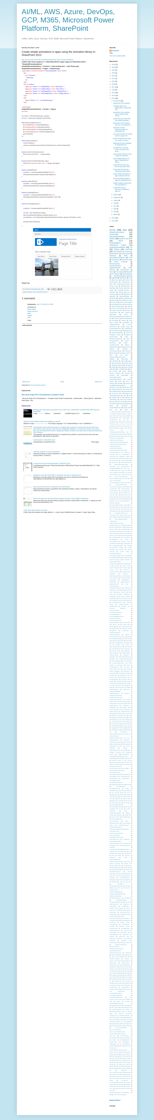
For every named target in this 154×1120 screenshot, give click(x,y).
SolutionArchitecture (114, 958)
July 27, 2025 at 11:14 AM (44, 304)
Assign (130, 458)
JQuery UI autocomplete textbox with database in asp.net (41, 421)
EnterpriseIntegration (114, 632)
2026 (113, 64)
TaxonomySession (114, 971)
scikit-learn (127, 1076)
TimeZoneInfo (118, 979)
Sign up (114, 956)
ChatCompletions (113, 517)
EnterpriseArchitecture (115, 338)
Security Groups (124, 922)
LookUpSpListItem (114, 740)
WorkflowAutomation (124, 1015)
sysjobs (111, 1086)
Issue (128, 292)
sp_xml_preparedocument (116, 1082)
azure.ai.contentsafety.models (117, 1031)
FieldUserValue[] (113, 655)
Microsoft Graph (127, 260)
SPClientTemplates (114, 881)
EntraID (127, 634)
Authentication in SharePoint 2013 (44, 440)
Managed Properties (115, 752)
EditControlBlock (113, 626)
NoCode (128, 794)
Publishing (112, 851)
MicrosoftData (113, 776)
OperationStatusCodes (115, 806)
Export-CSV (123, 642)
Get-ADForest (113, 675)
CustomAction (124, 270)
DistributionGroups (124, 604)
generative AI (113, 403)
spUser (111, 1080)
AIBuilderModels (113, 417)
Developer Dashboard (123, 594)
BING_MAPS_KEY (125, 495)
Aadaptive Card (113, 426)
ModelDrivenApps (114, 790)
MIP (121, 746)
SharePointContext (114, 946)
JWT (125, 721)
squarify (128, 1082)
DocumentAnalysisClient (115, 612)
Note (110, 796)
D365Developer (125, 286)
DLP (122, 578)
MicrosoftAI (124, 359)
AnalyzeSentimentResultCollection (118, 450)
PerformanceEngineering (115, 819)
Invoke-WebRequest (127, 719)
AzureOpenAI (125, 282)
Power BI (114, 302)
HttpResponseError (114, 693)
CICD (119, 507)
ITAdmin (111, 349)
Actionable (114, 428)
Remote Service (121, 865)
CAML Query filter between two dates (35, 510)
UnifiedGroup (126, 985)
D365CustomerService (115, 576)
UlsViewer (117, 985)
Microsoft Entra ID (127, 758)
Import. (129, 709)
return (120, 1076)
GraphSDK (112, 687)
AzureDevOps (113, 488)
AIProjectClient (113, 419)
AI (129, 278)
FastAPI (111, 650)
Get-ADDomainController (124, 673)
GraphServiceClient (123, 290)
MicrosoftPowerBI (114, 784)
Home (62, 382)
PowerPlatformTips (114, 839)
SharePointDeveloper (118, 306)
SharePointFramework (115, 950)
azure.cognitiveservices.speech (117, 1033)
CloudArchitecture (114, 324)
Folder (126, 343)
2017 (113, 87)
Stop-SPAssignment (125, 965)
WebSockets (112, 1011)
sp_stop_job (124, 1080)
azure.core (112, 1035)
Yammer (121, 1019)
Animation (30, 292)
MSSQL (125, 748)
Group (119, 687)
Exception (129, 636)
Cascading (115, 320)
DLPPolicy (127, 578)
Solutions (127, 958)
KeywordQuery (120, 723)
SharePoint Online (117, 245)
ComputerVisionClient (115, 543)
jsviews (128, 1062)
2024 (113, 70)
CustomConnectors (114, 571)
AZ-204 (120, 424)
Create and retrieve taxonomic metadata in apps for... (121, 189)
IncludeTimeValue (125, 711)
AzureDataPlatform (126, 486)
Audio (126, 314)
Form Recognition (127, 661)
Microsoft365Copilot (114, 772)
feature (111, 1052)
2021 (113, 78)
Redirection (112, 857)
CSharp (128, 509)
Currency (116, 565)
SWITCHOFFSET (114, 904)
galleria (128, 1052)
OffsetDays (112, 800)
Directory (111, 600)
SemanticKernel (113, 928)
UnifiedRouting (113, 987)
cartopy (114, 1040)
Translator (120, 983)
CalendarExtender (127, 511)
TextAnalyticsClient (114, 395)
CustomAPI (126, 569)
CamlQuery (115, 260)
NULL (128, 792)
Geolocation (112, 673)
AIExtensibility (125, 417)
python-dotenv (113, 1074)
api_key (130, 1023)
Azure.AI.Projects (126, 478)
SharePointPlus (128, 954)
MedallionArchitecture (123, 754)
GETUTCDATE (113, 669)
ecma (113, 401)
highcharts (123, 403)
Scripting (120, 908)
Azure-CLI (119, 474)
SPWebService (128, 898)
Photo (126, 821)
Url (121, 397)
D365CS (125, 574)
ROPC (130, 853)
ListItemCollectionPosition (116, 738)
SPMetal (111, 888)
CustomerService (126, 571)
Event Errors (121, 636)
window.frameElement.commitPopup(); (119, 1092)
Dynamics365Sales (114, 622)
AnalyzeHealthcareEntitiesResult (117, 444)
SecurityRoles (125, 924)
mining (120, 1064)
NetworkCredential (117, 365)
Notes (116, 796)
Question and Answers (115, 853)
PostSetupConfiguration (115, 827)
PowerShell (113, 234)
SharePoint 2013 (127, 387)
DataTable (112, 288)
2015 (113, 92)
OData (120, 367)
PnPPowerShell (126, 823)
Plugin (126, 369)
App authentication (124, 454)
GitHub (127, 345)
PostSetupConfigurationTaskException (119, 829)
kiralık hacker (31, 309)
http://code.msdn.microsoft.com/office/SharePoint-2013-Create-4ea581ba (47, 60)
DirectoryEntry (120, 600)
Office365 (112, 369)
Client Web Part (123, 533)
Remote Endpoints (114, 863)
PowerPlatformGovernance (116, 837)
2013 (113, 98)
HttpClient (112, 292)
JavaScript (112, 294)
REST (121, 241)
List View (124, 355)
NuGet (122, 796)
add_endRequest (128, 1021)
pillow (129, 1068)
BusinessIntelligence (114, 505)
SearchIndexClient (124, 912)
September (117, 197)
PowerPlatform (115, 243)
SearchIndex (112, 912)
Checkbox (128, 527)
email (128, 401)
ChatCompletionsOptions (121, 519)
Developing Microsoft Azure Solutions (119, 596)
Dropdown (127, 334)
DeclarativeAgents (114, 586)
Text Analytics (128, 977)
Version (118, 1001)
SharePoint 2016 (124, 936)
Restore (128, 869)
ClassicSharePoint (114, 531)
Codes (126, 539)
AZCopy (127, 310)
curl (121, 1044)
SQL (121, 902)
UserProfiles (113, 399)
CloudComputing (116, 537)
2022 (113, 76)
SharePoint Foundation (115, 938)
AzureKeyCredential (117, 247)
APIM (129, 422)
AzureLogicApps (126, 490)
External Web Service (122, 644)
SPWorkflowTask (113, 902)
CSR (122, 509)
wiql (110, 1094)
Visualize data (123, 1005)
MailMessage (126, 750)
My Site (114, 792)
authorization (129, 1025)
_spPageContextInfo (114, 1021)
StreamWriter (119, 967)
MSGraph (111, 748)
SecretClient (112, 922)
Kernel (130, 721)
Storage (111, 967)
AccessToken (113, 312)
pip (110, 1070)
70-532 (111, 413)
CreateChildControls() (115, 561)
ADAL (126, 413)
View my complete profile (117, 56)
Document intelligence (117, 608)
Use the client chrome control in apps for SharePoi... (122, 155)
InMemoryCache (113, 711)
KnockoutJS (129, 723)
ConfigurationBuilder (117, 545)
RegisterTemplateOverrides (116, 861)
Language (129, 726)
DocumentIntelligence (115, 614)
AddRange (129, 434)
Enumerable (112, 636)
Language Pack (116, 727)
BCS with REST (113, 495)
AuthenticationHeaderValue (121, 464)
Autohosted (112, 466)
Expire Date (114, 642)
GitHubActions (113, 347)
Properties (112, 847)
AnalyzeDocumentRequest (116, 440)
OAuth (113, 367)
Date (127, 584)
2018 (113, 84)
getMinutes (112, 1056)
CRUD (116, 509)
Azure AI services (125, 239)
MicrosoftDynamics (126, 361)
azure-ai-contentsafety (121, 1027)
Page (125, 811)
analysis (118, 1023)
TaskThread (128, 969)
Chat (128, 515)
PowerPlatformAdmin (115, 379)
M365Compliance (114, 744)
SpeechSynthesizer (125, 960)
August (115, 200)
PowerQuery (126, 839)
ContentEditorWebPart (115, 553)
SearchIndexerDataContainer (116, 916)
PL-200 (121, 809)
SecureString (128, 304)
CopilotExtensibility (116, 557)
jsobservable (112, 1062)
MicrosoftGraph (127, 274)
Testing (121, 977)
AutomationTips (125, 466)
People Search (115, 817)
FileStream (112, 343)
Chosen (123, 320)
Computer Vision (125, 541)
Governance (118, 685)
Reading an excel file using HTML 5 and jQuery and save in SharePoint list (57, 475)
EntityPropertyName (114, 634)
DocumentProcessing (114, 618)
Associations (115, 460)
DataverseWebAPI (117, 332)
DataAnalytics (113, 580)
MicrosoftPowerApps (114, 780)
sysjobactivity (127, 1084)
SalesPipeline (112, 906)
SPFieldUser (121, 884)
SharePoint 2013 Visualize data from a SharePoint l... (122, 124)
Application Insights (124, 456)
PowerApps (128, 251)
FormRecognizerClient (118, 663)
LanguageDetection (127, 727)
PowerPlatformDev (117, 304)
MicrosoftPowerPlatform (117, 257)
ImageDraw (112, 707)
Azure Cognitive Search (115, 472)
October (116, 195)
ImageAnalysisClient (125, 703)
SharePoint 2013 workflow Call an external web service (121, 114)
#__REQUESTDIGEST (115, 411)
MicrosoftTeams (116, 363)
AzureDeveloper (125, 488)
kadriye (29, 315)
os (125, 1068)
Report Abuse (114, 1100)
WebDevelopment (116, 1009)
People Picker (128, 815)
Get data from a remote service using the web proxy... (121, 149)
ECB (126, 337)
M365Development (126, 744)
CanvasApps (112, 515)
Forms (128, 665)
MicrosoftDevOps (125, 776)
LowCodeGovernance (115, 742)
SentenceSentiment (114, 930)
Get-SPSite (124, 679)
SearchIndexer (113, 914)
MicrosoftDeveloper (116, 237)
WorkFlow (123, 278)
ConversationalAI (128, 555)
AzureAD (116, 318)
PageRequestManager (115, 813)
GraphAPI (127, 685)
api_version (114, 1025)
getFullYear (119, 1054)
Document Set (125, 606)
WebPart (129, 306)
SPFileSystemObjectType (116, 886)
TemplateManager (120, 973)
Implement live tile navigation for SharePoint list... (122, 144)
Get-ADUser (123, 675)
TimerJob (126, 979)
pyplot (111, 405)
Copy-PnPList (113, 559)
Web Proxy (129, 1007)
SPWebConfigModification (116, 892)
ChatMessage (113, 521)
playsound (124, 1070)
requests (114, 1076)
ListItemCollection (114, 736)
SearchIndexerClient (125, 914)
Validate (128, 999)
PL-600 (128, 809)
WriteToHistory (113, 1017)
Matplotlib (112, 296)
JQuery (116, 249)
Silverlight (121, 956)
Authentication (113, 316)
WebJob (127, 1009)
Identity (121, 292)
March (115, 214)
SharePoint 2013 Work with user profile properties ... (122, 119)
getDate (111, 1054)
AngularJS (126, 452)
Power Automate (121, 262)
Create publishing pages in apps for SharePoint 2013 (122, 179)
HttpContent (126, 689)
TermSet (118, 975)
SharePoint (115, 254)
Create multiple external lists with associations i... (122, 184)
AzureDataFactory (114, 486)
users (119, 1088)
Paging (127, 813)
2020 (113, 81)
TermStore (125, 975)
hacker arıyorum (32, 311)
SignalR (114, 278)
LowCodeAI (126, 740)
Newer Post (26, 382)
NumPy (128, 796)
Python (112, 239)
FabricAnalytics (113, 646)
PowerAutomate (114, 264)
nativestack (119, 1066)
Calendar (118, 511)
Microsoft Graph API (118, 760)
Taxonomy (115, 393)
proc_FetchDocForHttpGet (116, 1072)
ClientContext (126, 254)
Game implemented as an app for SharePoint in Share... (121, 160)
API (121, 310)
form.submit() (119, 1052)
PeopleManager (126, 817)
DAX (117, 578)
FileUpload (112, 659)
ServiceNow (123, 932)
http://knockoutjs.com (117, 1060)
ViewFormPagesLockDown (116, 1003)
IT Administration (120, 701)
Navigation (112, 794)
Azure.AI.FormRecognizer (121, 476)
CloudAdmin (125, 322)
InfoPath (125, 349)
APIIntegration (122, 422)
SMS (110, 875)
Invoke (124, 717)
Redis (125, 857)
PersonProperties (113, 821)
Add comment (27, 325)
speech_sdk (126, 407)
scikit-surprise (113, 1078)
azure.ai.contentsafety (115, 1029)
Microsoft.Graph (126, 764)
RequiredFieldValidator (117, 869)
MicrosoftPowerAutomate (115, 782)
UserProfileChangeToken (115, 995)
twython (128, 1086)
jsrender (121, 1062)
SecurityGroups (113, 924)
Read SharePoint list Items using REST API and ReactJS (51, 487)
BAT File (128, 492)
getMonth (120, 1056)
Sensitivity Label (114, 387)
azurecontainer (113, 1037)
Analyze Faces (127, 436)
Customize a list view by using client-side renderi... (122, 170)
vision (126, 409)
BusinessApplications (124, 501)
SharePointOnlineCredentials (123, 276)
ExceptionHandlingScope (118, 638)
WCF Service (115, 1007)
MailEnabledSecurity (114, 750)
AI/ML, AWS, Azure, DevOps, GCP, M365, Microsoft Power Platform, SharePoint (68, 20)
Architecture (112, 458)
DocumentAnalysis (114, 610)
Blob (125, 499)
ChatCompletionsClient (126, 517)
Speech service (113, 960)
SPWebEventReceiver (115, 898)
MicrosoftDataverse (126, 298)
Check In (113, 527)
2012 (113, 218)
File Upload (119, 272)
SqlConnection (125, 963)
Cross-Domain (116, 330)
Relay (128, 861)
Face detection (128, 646)
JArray (113, 721)
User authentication (117, 991)
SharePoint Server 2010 (126, 942)
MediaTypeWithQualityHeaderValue (118, 756)
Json (119, 294)
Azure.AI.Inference (114, 478)
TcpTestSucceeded (126, 971)
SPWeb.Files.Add (114, 890)
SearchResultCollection (125, 920)
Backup (111, 497)
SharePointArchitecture (121, 944)
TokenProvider (118, 981)
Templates (129, 973)
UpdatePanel (112, 989)
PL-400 (119, 369)
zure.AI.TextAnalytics (119, 1094)
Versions (127, 1001)
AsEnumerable (122, 458)
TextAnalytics (126, 393)
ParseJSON (119, 815)
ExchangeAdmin (119, 640)
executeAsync (113, 1048)
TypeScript (127, 983)
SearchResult (112, 920)
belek (29, 313)
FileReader (126, 655)
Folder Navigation (116, 661)
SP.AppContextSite (125, 875)
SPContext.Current (127, 881)
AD (122, 413)
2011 (113, 221)
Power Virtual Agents (126, 302)
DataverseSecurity (114, 584)
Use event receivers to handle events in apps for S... (122, 135)
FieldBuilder (127, 650)
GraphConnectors (125, 347)
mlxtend (128, 1064)
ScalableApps (125, 906)
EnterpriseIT (125, 630)
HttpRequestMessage (115, 691)
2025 (113, 67)
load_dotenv (113, 310)
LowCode (128, 249)
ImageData (126, 705)
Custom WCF (113, 569)
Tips (124, 395)
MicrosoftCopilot (114, 298)
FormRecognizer (114, 345)
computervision (113, 1042)
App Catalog (125, 312)
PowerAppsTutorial (114, 831)
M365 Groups (126, 742)
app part (121, 1025)
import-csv (127, 1060)
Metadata (111, 758)
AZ (110, 280)
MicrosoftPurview (120, 786)
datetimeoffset (113, 1046)
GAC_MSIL (126, 667)
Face (121, 646)
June (115, 206)
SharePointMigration (116, 954)
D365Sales (127, 576)
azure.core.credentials (118, 308)
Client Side (124, 531)
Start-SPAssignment (115, 391)
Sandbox (120, 383)
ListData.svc (127, 734)
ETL (116, 624)
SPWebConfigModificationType (117, 894)
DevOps (121, 288)
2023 (113, 73)
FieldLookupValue (114, 653)
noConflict (113, 1068)
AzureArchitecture (127, 482)
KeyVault (114, 353)
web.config (112, 1090)
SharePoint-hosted (42, 292)
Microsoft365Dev (124, 296)
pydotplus (127, 1072)
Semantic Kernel (124, 926)
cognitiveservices (114, 268)
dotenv (120, 1046)
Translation (112, 983)
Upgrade (114, 397)
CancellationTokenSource (121, 513)
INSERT (111, 701)
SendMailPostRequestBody (117, 385)
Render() (130, 867)
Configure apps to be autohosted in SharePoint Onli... (122, 107)
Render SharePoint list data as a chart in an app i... (122, 139)
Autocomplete (118, 280)
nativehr (111, 1066)
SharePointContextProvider (116, 948)
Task (121, 969)
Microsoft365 (117, 251)
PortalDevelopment (124, 825)
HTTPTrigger (127, 687)
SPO (119, 888)
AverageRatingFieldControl (116, 468)
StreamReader (128, 391)
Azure (112, 230)
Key (112, 723)
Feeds (118, 650)
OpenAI (120, 300)
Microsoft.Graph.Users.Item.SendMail (119, 768)
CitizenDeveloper (125, 529)
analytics (124, 1023)
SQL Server (128, 902)
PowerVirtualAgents (114, 843)
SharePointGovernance (115, 952)
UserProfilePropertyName (116, 997)
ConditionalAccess (127, 543)
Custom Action (126, 565)
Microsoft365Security (114, 774)
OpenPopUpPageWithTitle (116, 805)
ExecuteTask (129, 640)
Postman (115, 371)
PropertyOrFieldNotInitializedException (119, 849)
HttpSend (126, 693)
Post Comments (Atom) (37, 385)
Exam (128, 338)
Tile (112, 979)
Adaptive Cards (123, 428)
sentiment (124, 405)
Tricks (130, 395)
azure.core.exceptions (126, 399)
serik (28, 317)
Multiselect (129, 790)
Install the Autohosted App (119, 715)
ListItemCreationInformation (117, 357)
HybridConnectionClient (115, 695)
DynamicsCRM (126, 622)
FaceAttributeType (116, 648)
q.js (131, 1074)
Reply (29, 320)
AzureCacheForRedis (120, 484)
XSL (131, 1017)
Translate (127, 981)
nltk (131, 1066)
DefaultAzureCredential (115, 588)
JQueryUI (119, 721)
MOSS (128, 746)
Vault (110, 1001)
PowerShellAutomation (115, 841)
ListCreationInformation (115, 734)
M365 (126, 256)
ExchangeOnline (114, 340)
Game (122, 669)
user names (112, 1088)
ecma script (121, 401)
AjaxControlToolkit (116, 436)
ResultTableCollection (115, 871)
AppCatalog (112, 314)
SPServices (127, 888)
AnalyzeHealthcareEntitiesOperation (118, 442)
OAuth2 (114, 300)
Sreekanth (115, 51)
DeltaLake (127, 588)
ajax (112, 1023)
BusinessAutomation (114, 503)
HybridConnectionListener (116, 697)
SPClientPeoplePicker (125, 879)
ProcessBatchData (125, 845)
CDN (131, 505)
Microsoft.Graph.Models (115, 766)
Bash (117, 497)
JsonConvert (128, 351)
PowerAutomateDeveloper (116, 833)
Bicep (128, 497)
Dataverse (112, 256)
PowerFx (112, 375)
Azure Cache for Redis (123, 470)
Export (127, 340)
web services (127, 1088)
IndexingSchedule (114, 713)
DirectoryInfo (129, 600)
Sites (129, 956)
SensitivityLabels (125, 928)
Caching (111, 511)
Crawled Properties (125, 559)
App (35, 292)
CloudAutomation (127, 535)
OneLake (130, 800)
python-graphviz (124, 1074)
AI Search (113, 416)
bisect (121, 1037)
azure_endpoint (125, 1035)
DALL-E (111, 578)
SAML (129, 873)
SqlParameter (113, 965)
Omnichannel (121, 800)
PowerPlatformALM (115, 377)
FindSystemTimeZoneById (125, 659)
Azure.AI (127, 280)
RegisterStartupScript (114, 859)
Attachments (115, 462)
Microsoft (118, 758)
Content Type (113, 286)
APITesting (112, 424)
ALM (124, 419)
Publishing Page (122, 851)
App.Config (112, 456)
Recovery (127, 855)
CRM (110, 509)
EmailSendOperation (127, 626)
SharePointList (128, 952)
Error (111, 272)
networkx (126, 1066)
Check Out (120, 527)
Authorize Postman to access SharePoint (46, 452)
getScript (128, 1056)
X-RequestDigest (123, 1017)
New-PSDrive (120, 794)
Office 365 (127, 367)
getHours (127, 1054)
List (110, 732)
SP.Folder (111, 877)
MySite (121, 792)
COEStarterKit (126, 507)
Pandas (111, 815)
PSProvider (112, 811)
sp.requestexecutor (115, 407)
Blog (129, 499)
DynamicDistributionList (115, 620)
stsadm (120, 1084)
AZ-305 (128, 424)
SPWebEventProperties (115, 896)
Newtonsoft (129, 365)
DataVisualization (125, 582)
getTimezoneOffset (114, 1058)
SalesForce (126, 904)
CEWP (113, 507)
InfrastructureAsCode (126, 713)
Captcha (122, 515)
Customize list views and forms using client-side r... (122, 165)
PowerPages (124, 375)
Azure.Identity (113, 282)
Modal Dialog (128, 363)
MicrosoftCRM (113, 361)
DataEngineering (127, 330)
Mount (122, 790)
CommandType (113, 541)
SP (116, 875)
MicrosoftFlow (125, 778)
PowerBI (127, 373)
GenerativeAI (126, 671)
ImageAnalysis (113, 703)
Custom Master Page (124, 567)
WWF (122, 1007)
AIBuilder (128, 416)
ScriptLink (112, 908)
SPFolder (127, 886)
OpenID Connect (125, 802)
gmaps (123, 1058)
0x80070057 (127, 411)
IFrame (128, 699)
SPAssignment (113, 879)
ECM (110, 624)
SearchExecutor (126, 910)
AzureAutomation (127, 318)
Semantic (111, 926)
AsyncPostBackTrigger (126, 460)
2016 (113, 90)
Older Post (98, 382)
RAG (125, 853)
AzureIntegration (113, 490)
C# (131, 247)
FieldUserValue (126, 653)
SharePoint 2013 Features (121, 103)
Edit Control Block (125, 624)
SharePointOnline (115, 266)
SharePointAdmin (117, 389)
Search (128, 908)
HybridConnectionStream (115, 699)
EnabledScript (115, 628)
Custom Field (113, 567)
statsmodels (112, 1084)
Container (121, 549)
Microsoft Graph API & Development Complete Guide (43, 395)
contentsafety (112, 1044)
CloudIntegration (113, 539)
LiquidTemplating (126, 730)
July (114, 203)
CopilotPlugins (127, 557)
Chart (111, 284)
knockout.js (112, 1064)
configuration (125, 1042)
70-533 (117, 413)
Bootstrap (111, 501)
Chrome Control (113, 529)
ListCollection (123, 732)
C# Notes (125, 505)
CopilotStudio (128, 328)
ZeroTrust (128, 1019)
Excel (128, 288)
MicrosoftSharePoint (114, 788)
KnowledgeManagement (118, 726)
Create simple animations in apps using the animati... (122, 174)
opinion (120, 1068)
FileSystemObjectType (124, 657)
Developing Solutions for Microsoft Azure (120, 598)
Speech (127, 389)
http (129, 403)
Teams (111, 973)
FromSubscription (114, 667)
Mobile (127, 788)
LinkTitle (113, 730)
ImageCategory (113, 705)
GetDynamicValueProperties (116, 683)
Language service (125, 353)
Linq (119, 730)
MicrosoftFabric (113, 778)
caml (128, 308)
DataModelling (125, 580)
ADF (131, 413)
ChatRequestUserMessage (116, 523)
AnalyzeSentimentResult (115, 448)
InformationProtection (115, 351)
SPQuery (112, 383)
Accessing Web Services (126, 426)
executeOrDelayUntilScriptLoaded (118, 1050)
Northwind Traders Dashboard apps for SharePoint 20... (120, 129)
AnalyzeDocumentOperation (116, 438)
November (117, 101)
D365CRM (112, 574)
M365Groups (112, 746)
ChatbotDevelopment (127, 525)
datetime (127, 1044)
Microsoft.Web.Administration (117, 770)
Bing (110, 499)
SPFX (127, 381)
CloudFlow (127, 537)
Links (110, 355)
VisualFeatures (113, 1005)
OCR (110, 798)
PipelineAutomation (114, 823)
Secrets (128, 383)
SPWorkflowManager (121, 900)
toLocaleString (119, 1086)
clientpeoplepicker (125, 1040)
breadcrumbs (129, 1037)
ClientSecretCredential (123, 284)
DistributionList (113, 606)
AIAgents (121, 416)
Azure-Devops (128, 474)
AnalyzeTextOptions (114, 452)
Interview (118, 717)
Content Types (125, 326)
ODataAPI (117, 798)
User (129, 989)
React (119, 381)
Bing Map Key (117, 499)
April (115, 211)
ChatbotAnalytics (113, 525)
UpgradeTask (122, 989)
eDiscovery (127, 1046)
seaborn (121, 1078)
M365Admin (126, 294)
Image (128, 701)
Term (112, 975)
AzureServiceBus (113, 492)
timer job (113, 409)
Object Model (126, 798)
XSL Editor (114, 1019)
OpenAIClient (115, 802)
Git (127, 683)
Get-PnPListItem (122, 677)
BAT (122, 492)
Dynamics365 (113, 337)
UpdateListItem (125, 987)
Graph (111, 290)
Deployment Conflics (114, 590)
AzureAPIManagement (115, 482)
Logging (111, 359)
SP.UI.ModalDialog (124, 877)
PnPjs (110, 825)
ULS (110, 985)
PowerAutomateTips (114, 835)
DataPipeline (112, 582)
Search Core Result (114, 910)
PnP (131, 369)
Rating (119, 855)
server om (128, 1078)
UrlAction (127, 397)
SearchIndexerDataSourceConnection (119, 918)
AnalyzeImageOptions (115, 446)
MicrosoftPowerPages (126, 784)
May (115, 209)
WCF (131, 1005)
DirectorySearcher (117, 602)
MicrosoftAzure (126, 774)
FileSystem (112, 657)
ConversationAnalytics (115, 555)
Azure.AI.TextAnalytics (115, 480)
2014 (113, 95)
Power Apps (128, 300)
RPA (113, 855)
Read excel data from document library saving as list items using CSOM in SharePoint (60, 498)
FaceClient (127, 648)
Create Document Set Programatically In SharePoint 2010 (51, 463)
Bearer (123, 497)
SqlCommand (112, 963)
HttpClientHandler (114, 689)
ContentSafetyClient (115, 328)
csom (130, 257)
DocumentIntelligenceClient (116, 616)
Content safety (124, 551)
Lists (128, 738)
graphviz (130, 1058)
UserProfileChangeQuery (115, 993)
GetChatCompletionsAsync (123, 681)
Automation (123, 316)
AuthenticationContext (126, 462)
